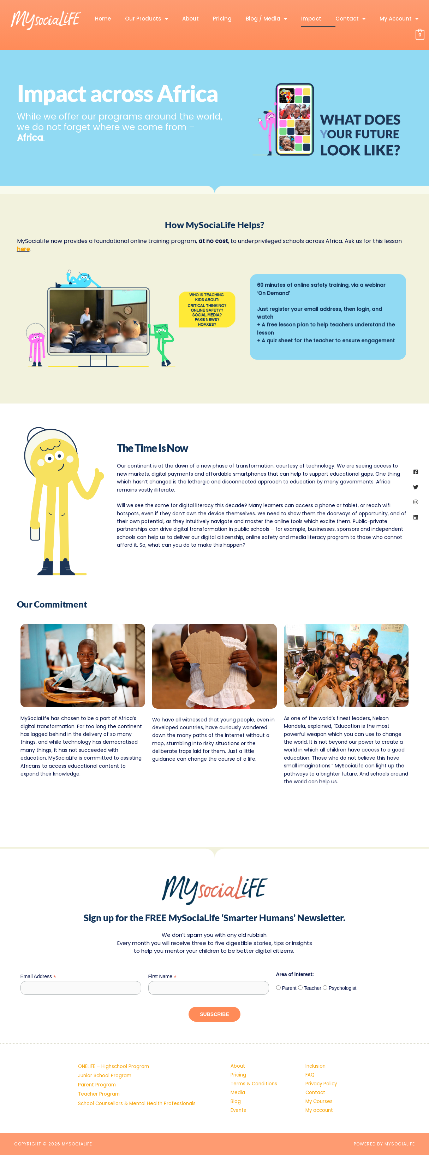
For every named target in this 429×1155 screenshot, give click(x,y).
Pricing (222, 18)
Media (238, 1085)
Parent (289, 968)
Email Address (38, 957)
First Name (162, 957)
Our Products (146, 19)
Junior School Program (105, 1060)
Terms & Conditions (255, 1072)
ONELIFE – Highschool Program (114, 1048)
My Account (399, 19)
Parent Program (97, 1072)
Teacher (312, 968)
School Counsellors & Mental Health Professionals (138, 1097)
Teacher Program (99, 1085)
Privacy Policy (322, 1072)
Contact (350, 19)
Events (239, 1109)
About (190, 18)
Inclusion (316, 1048)
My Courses (319, 1097)
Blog (236, 1097)
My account (320, 1109)
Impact (311, 18)
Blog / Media (266, 19)
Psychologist (341, 968)
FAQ (310, 1060)
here (23, 249)
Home (103, 18)
